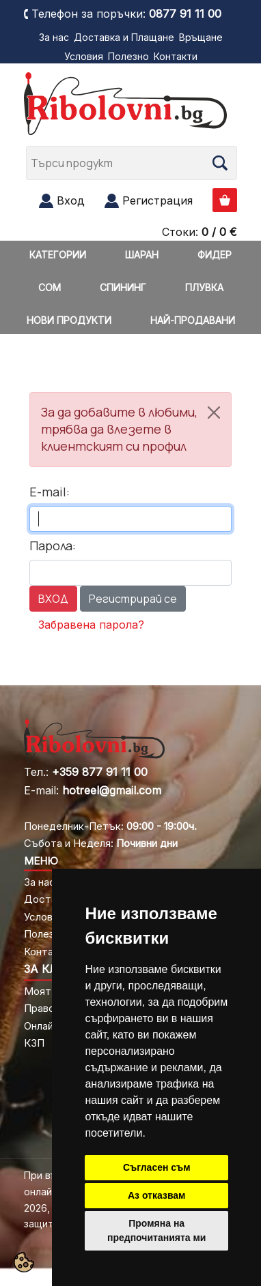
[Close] (214, 412)
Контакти (175, 56)
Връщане (201, 37)
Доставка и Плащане (124, 37)
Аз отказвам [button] (157, 1195)
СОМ (49, 287)
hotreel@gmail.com (111, 790)
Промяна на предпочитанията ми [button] (156, 1230)
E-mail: (49, 491)
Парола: (52, 545)
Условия (83, 56)
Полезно (128, 56)
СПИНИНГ (123, 287)
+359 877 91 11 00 (100, 772)
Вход (71, 200)
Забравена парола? (91, 624)
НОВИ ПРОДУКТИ (69, 320)
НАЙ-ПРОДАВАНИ (192, 320)
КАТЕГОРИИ (57, 254)
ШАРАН (142, 254)
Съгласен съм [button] (157, 1167)
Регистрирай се (133, 598)
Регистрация (157, 200)
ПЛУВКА (204, 287)
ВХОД (53, 598)
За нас (54, 37)
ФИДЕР (214, 254)
